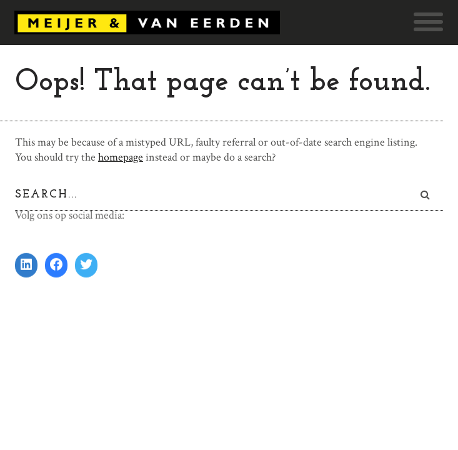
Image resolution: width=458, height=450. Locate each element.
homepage (120, 157)
